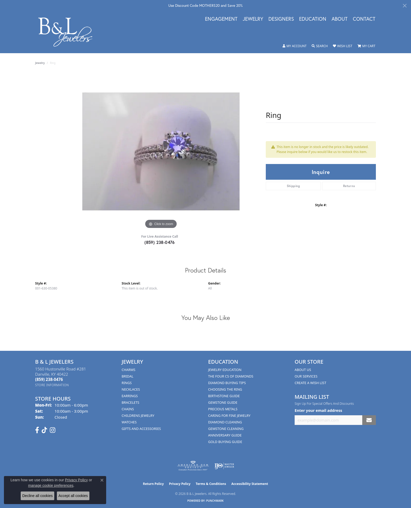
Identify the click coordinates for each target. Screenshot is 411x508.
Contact (364, 19)
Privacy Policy (180, 484)
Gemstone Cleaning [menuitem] (226, 428)
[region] (161, 151)
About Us (303, 369)
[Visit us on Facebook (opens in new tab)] (37, 430)
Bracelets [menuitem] (130, 402)
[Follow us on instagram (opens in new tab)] (52, 430)
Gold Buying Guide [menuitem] (225, 441)
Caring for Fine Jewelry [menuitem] (229, 415)
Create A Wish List (310, 382)
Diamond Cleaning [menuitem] (225, 422)
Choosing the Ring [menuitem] (225, 389)
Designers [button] (281, 19)
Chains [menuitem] (128, 409)
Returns (349, 186)
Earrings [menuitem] (130, 396)
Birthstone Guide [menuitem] (224, 396)
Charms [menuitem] (128, 369)
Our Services (306, 376)
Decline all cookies (37, 496)
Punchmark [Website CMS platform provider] (215, 500)
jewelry (40, 63)
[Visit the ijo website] (224, 465)
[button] (295, 46)
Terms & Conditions (211, 484)
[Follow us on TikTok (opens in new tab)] (44, 430)
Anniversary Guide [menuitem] (225, 435)
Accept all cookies (73, 496)
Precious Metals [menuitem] (222, 409)
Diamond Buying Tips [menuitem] (227, 382)
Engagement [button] (221, 19)
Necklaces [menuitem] (131, 389)
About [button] (340, 19)
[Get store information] (52, 385)
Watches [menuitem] (129, 422)
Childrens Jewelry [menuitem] (138, 415)
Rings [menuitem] (127, 382)
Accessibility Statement (249, 484)
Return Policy (153, 484)
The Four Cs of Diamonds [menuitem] (230, 376)
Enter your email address (318, 410)
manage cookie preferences (50, 485)
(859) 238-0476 (159, 242)
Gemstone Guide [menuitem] (222, 402)
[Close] (404, 5)
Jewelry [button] (253, 19)
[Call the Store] (49, 379)
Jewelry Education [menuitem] (224, 369)
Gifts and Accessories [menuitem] (141, 428)
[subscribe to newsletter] (369, 420)
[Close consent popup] (102, 480)
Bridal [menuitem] (127, 376)
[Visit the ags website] (193, 465)
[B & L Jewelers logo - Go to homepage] (68, 32)
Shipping (293, 186)
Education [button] (312, 19)
